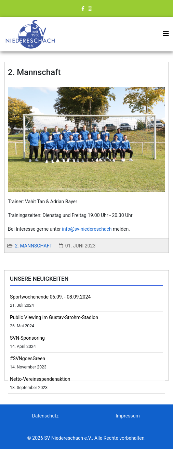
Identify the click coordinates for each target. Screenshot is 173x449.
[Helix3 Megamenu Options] (166, 34)
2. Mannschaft (33, 245)
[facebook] (82, 8)
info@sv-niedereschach (86, 229)
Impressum (127, 415)
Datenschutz (45, 415)
